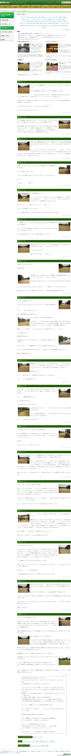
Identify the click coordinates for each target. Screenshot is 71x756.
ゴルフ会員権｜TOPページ (5, 10)
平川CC (46, 21)
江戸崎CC (50, 23)
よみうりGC (55, 19)
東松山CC (24, 19)
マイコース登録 (30, 751)
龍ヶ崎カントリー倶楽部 (49, 741)
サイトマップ (12, 752)
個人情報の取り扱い (4, 752)
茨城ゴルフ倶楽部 (39, 741)
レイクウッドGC (23, 21)
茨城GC (28, 23)
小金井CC (45, 23)
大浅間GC (37, 23)
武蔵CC (63, 19)
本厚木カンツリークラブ (35, 745)
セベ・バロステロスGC (50, 17)
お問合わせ (67, 751)
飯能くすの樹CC (64, 25)
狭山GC (29, 17)
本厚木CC (65, 17)
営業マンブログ (52, 751)
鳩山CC (36, 17)
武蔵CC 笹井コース (57, 25)
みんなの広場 (13, 10)
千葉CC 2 (45, 19)
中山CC (39, 21)
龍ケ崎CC (33, 23)
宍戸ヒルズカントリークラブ (29, 741)
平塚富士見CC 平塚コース (25, 25)
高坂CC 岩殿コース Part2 (47, 25)
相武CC (36, 21)
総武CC (43, 21)
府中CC (57, 17)
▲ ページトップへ (66, 77)
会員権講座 (62, 751)
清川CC (55, 21)
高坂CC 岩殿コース (56, 23)
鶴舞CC (60, 17)
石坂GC (41, 23)
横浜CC (32, 21)
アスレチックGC (30, 19)
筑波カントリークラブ (37, 736)
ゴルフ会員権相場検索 (21, 751)
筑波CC (32, 17)
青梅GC (43, 17)
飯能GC (29, 21)
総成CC (60, 19)
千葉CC (39, 17)
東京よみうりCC (23, 23)
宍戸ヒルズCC (24, 17)
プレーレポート (19, 10)
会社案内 (18, 752)
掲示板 (57, 751)
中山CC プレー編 (64, 23)
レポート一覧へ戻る (66, 29)
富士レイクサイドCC (38, 19)
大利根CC (44, 27)
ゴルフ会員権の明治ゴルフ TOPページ (8, 751)
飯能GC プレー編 (34, 25)
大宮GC (40, 25)
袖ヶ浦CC (51, 21)
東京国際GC (50, 19)
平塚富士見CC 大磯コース (62, 21)
